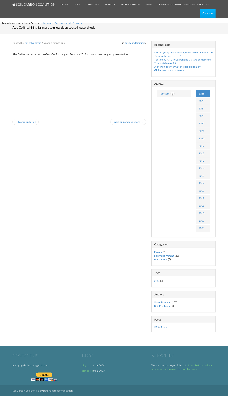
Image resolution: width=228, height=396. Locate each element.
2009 (201, 220)
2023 (201, 115)
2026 (201, 93)
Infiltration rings (130, 4)
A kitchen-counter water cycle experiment (177, 66)
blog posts (87, 365)
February (167, 94)
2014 (201, 183)
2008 (201, 228)
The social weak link (165, 63)
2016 (201, 168)
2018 (201, 153)
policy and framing (135, 42)
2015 (201, 175)
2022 (201, 123)
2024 (201, 108)
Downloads (92, 4)
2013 (201, 190)
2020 (201, 138)
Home (149, 4)
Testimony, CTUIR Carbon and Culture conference (182, 59)
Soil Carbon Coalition (33, 4)
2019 (201, 145)
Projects (110, 4)
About (64, 4)
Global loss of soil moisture (169, 70)
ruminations (160, 259)
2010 (201, 213)
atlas (157, 280)
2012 (201, 198)
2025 (201, 101)
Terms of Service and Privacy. (62, 23)
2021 (201, 130)
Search (208, 13)
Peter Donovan (32, 42)
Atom (164, 327)
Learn (77, 4)
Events (158, 252)
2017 (201, 160)
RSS (156, 327)
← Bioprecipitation (25, 121)
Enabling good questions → (128, 121)
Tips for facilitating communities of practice (183, 4)
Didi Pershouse (162, 305)
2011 (201, 205)
